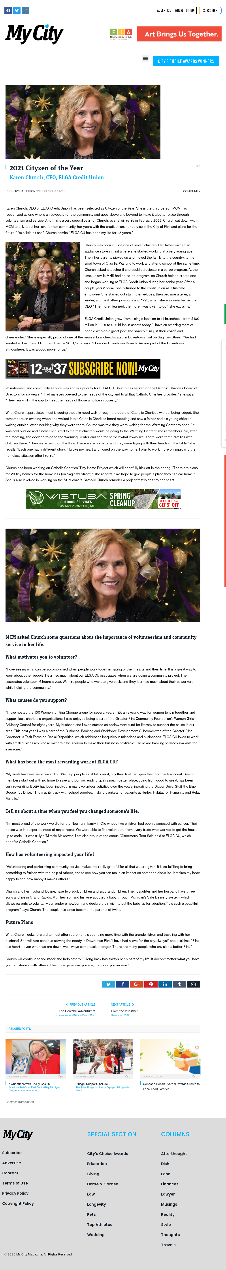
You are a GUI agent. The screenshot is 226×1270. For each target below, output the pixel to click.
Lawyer (168, 1194)
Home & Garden (102, 1184)
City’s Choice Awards (107, 1153)
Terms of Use (15, 1183)
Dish (165, 1163)
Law (91, 1194)
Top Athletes (99, 1224)
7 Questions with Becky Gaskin (37, 1087)
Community (191, 191)
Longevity (96, 1204)
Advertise (11, 1163)
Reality (168, 1214)
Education (97, 1163)
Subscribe (12, 1152)
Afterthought (174, 1153)
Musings (169, 1204)
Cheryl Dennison (22, 191)
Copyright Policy (18, 1203)
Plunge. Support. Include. (104, 1087)
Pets (91, 1214)
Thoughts (170, 1234)
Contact (10, 1173)
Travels (168, 1245)
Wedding (96, 1234)
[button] (145, 58)
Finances (170, 1184)
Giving (93, 1174)
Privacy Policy (15, 1193)
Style (166, 1224)
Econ (165, 1174)
